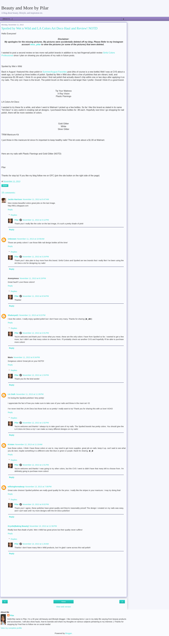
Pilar (16, 220)
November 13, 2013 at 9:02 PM (36, 504)
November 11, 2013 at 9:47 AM (36, 199)
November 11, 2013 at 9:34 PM (27, 357)
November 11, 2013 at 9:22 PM (32, 315)
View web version (63, 607)
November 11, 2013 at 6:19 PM (33, 278)
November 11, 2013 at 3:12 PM (36, 220)
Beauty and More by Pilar (25, 7)
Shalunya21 (13, 315)
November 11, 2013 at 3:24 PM (36, 257)
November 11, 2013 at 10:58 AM (30, 239)
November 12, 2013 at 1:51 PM (36, 465)
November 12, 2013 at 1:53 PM (36, 375)
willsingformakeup (16, 487)
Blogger (68, 633)
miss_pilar (35, 44)
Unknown (12, 239)
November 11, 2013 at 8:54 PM (36, 296)
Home (63, 602)
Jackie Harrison (15, 199)
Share (5, 186)
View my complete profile (11, 628)
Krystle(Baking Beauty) (18, 526)
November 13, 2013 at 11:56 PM (43, 526)
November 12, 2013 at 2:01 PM (36, 333)
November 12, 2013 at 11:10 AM (28, 444)
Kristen (11, 444)
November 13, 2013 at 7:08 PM (38, 487)
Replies (14, 215)
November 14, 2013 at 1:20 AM (36, 544)
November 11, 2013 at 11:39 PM (30, 394)
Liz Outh (11, 394)
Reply (10, 210)
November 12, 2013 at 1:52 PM (36, 423)
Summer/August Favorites (55, 72)
